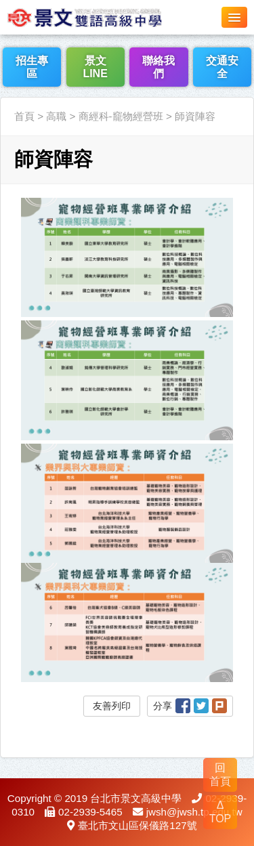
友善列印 (112, 705)
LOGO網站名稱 (101, 17)
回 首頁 (220, 774)
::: (4, 89)
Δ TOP (220, 811)
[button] (234, 17)
